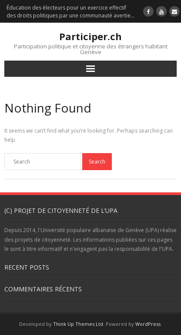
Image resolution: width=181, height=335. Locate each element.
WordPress (148, 324)
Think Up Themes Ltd (78, 324)
